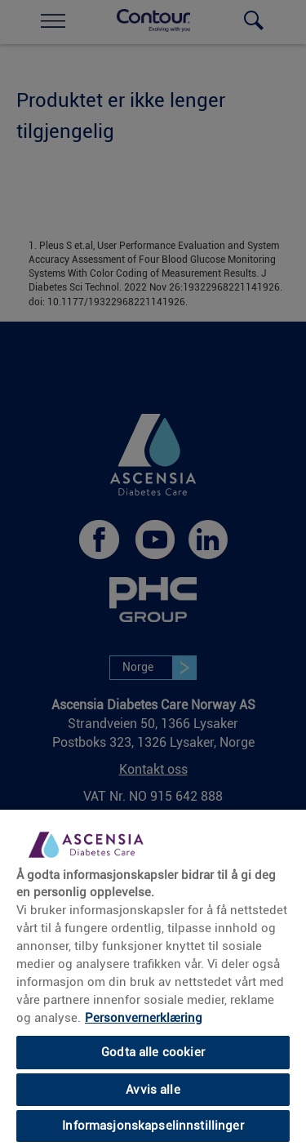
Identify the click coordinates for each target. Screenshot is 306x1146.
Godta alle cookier (153, 1052)
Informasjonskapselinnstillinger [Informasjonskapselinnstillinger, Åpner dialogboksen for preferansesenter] (153, 1125)
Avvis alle (153, 1089)
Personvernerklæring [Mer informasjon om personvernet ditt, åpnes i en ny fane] (143, 1018)
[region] (153, 977)
